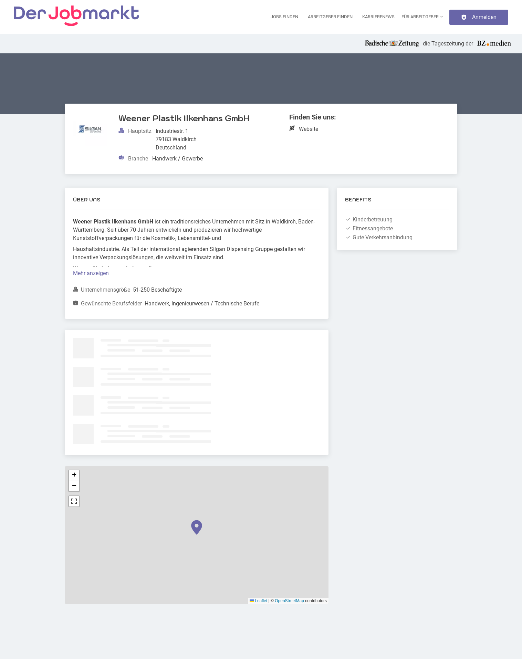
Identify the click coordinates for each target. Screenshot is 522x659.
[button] (196, 527)
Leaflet (258, 600)
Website (308, 129)
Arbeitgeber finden (330, 16)
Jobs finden (284, 16)
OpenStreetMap (289, 600)
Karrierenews (378, 16)
